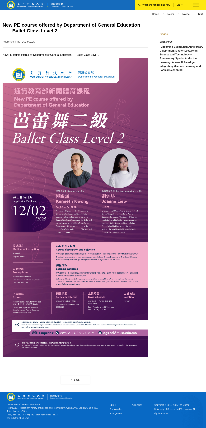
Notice (186, 14)
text (200, 14)
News (170, 14)
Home (155, 14)
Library (112, 405)
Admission (137, 405)
